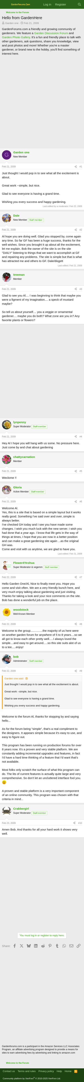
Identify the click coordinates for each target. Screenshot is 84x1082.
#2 (81, 229)
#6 (81, 501)
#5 (81, 471)
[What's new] (71, 4)
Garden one (12, 23)
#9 (81, 671)
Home (68, 1071)
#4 (81, 436)
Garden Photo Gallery (16, 37)
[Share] (75, 166)
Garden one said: (14, 678)
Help (59, 1071)
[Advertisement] (42, 102)
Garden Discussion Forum (51, 33)
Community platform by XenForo (32, 1078)
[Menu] (5, 4)
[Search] (79, 4)
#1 (81, 166)
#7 (81, 577)
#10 (80, 823)
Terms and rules (27, 1071)
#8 (81, 624)
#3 (81, 289)
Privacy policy (46, 1071)
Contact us (9, 1071)
